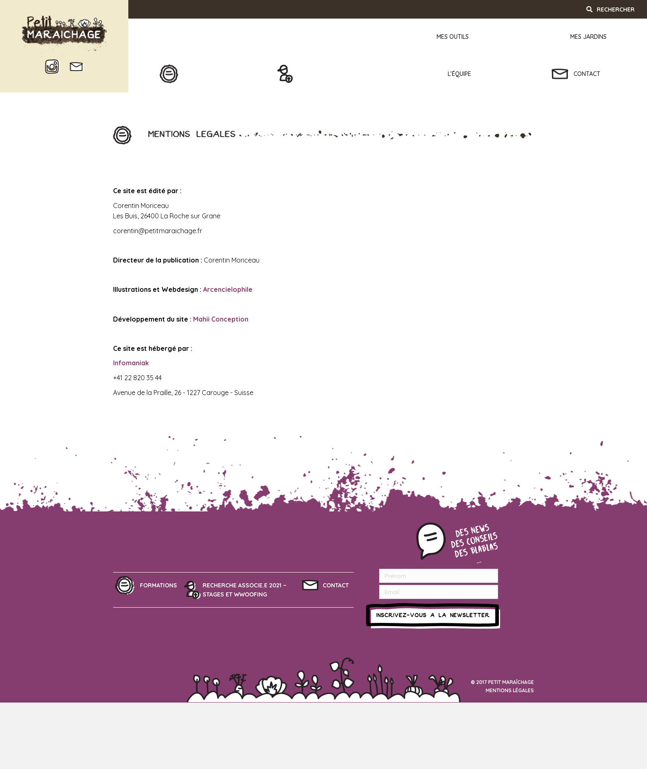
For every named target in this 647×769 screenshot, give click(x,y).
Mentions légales (510, 690)
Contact (336, 585)
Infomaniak (131, 363)
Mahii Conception (220, 319)
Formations (158, 585)
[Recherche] (615, 9)
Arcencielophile (228, 289)
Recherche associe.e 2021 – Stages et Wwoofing (244, 590)
